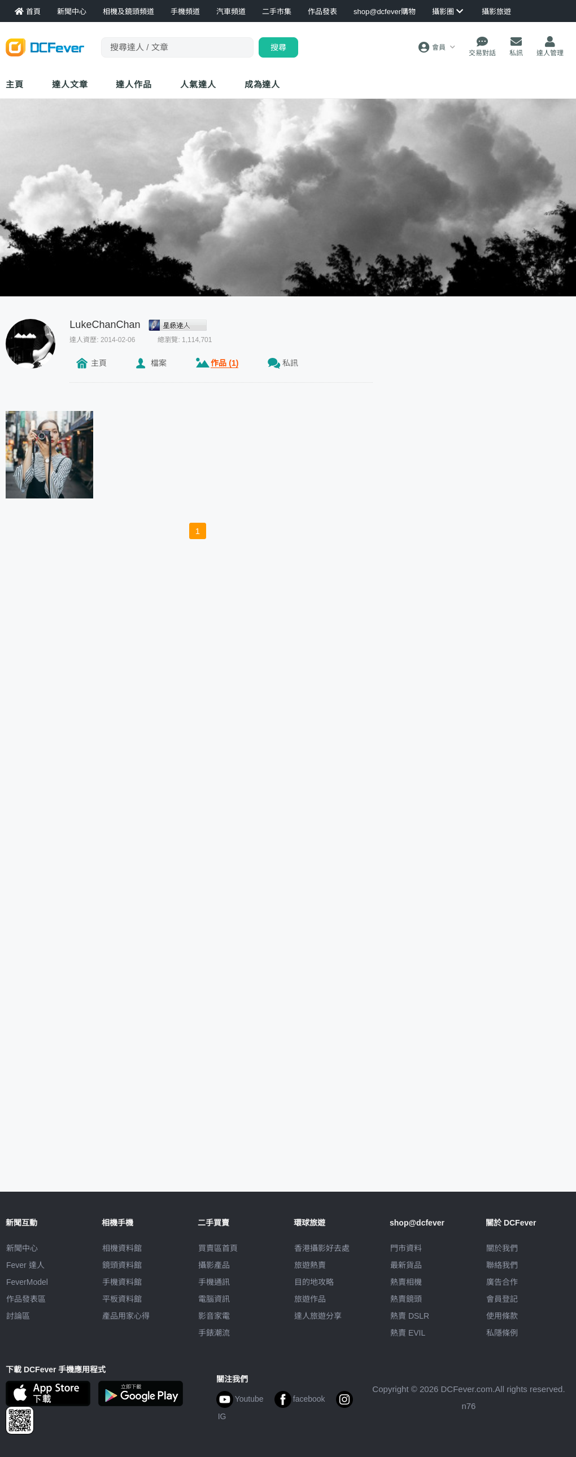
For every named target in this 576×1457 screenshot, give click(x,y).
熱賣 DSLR (409, 1315)
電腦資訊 (214, 1298)
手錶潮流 (214, 1332)
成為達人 (263, 84)
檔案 (159, 362)
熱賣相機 (406, 1282)
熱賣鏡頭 (406, 1298)
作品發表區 (26, 1298)
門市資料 (406, 1248)
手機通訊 (214, 1282)
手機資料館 (122, 1282)
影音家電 (214, 1315)
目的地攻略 (314, 1282)
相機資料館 (122, 1248)
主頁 (15, 84)
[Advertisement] (444, 488)
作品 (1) (224, 362)
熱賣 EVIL (407, 1332)
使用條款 (502, 1315)
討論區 (18, 1315)
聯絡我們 (502, 1265)
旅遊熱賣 (310, 1265)
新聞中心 (22, 1248)
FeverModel (27, 1282)
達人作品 (134, 84)
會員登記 (502, 1298)
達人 (198, 84)
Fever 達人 (25, 1265)
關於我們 (502, 1248)
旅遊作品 (310, 1298)
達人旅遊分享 (318, 1315)
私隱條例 (502, 1332)
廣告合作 (502, 1282)
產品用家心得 (126, 1315)
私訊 (290, 362)
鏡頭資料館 (122, 1265)
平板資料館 (122, 1298)
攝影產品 (214, 1265)
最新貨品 (406, 1265)
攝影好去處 (322, 1248)
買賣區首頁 (218, 1248)
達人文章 (70, 84)
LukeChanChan (104, 324)
